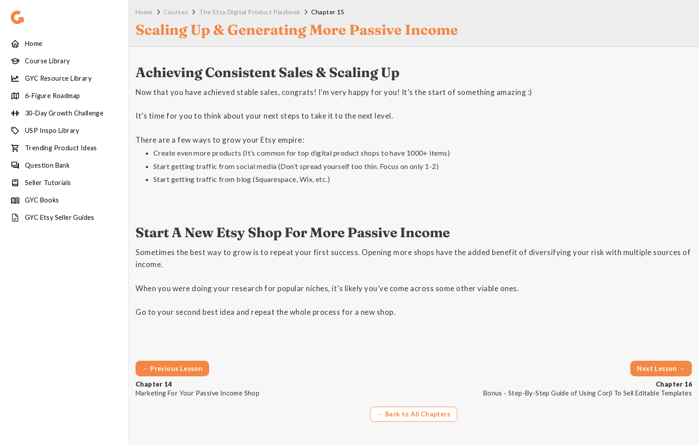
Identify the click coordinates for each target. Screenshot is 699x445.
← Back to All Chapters (413, 414)
